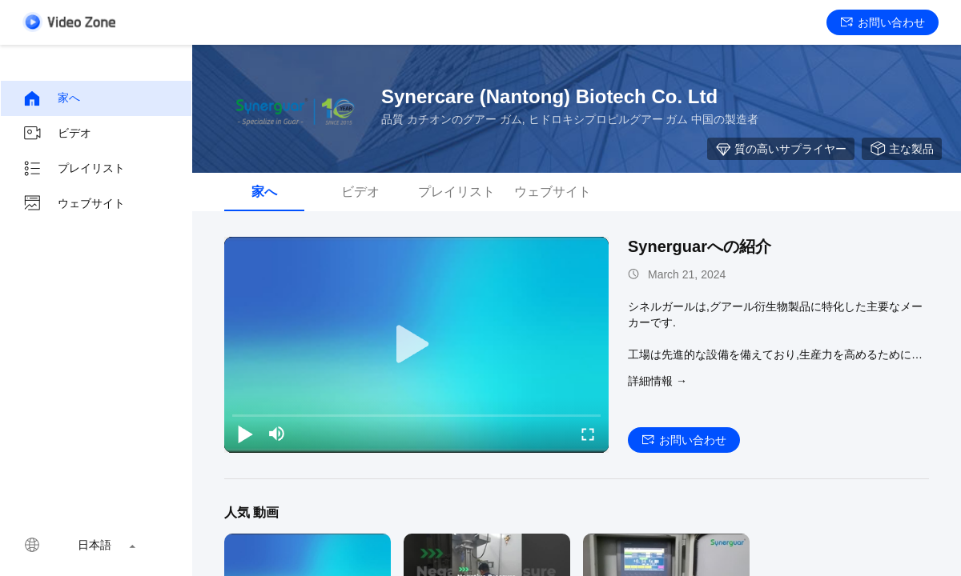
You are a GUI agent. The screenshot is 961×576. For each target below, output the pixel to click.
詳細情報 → (657, 380)
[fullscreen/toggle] (588, 434)
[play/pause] (245, 434)
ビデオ (56, 133)
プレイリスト (73, 168)
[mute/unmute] (277, 434)
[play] (416, 345)
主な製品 (902, 149)
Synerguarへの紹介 (699, 246)
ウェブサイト (73, 204)
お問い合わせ (883, 22)
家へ (51, 98)
